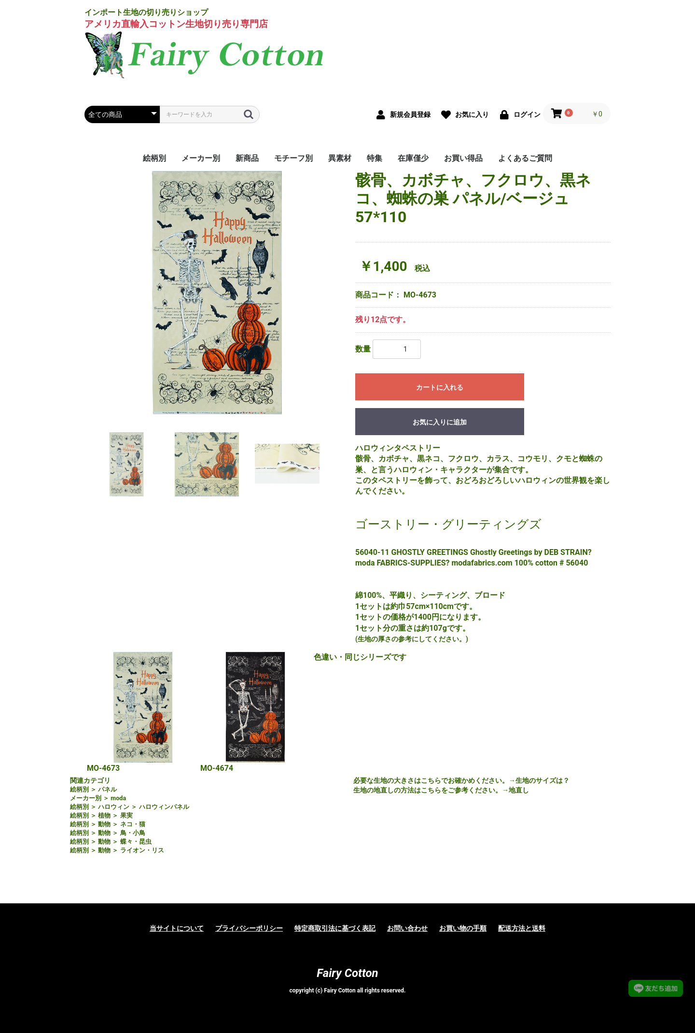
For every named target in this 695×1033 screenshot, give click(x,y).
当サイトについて (177, 928)
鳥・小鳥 (132, 832)
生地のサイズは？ (542, 780)
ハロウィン (113, 806)
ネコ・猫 (132, 824)
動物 (104, 824)
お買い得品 (463, 158)
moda (118, 798)
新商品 (247, 158)
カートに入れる (439, 387)
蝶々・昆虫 (136, 841)
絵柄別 (154, 158)
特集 (374, 158)
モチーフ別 (293, 158)
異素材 (339, 158)
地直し (519, 790)
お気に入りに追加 (440, 422)
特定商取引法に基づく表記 (334, 928)
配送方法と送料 (521, 928)
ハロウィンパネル (164, 806)
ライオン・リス (142, 850)
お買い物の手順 (462, 928)
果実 (126, 815)
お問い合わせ (407, 928)
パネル (107, 789)
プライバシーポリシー (249, 928)
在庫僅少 (413, 158)
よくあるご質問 (525, 158)
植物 (104, 815)
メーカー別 (200, 158)
